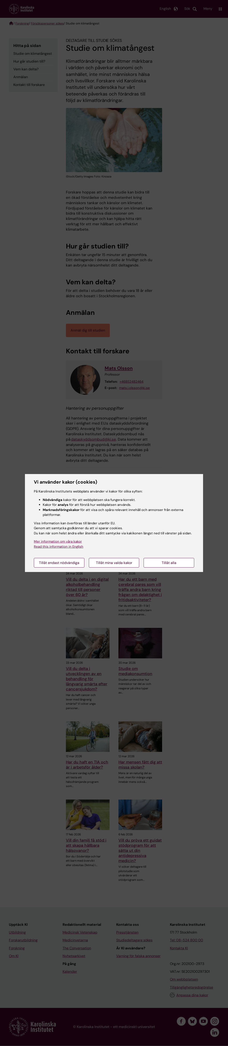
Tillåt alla (169, 562)
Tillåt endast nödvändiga (59, 562)
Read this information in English (58, 546)
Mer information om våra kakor (58, 541)
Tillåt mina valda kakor (114, 562)
